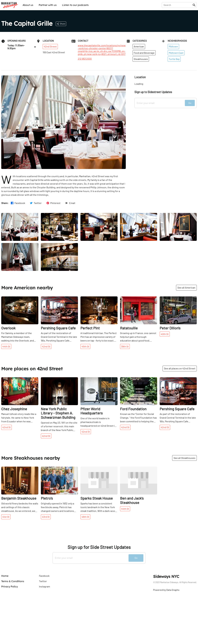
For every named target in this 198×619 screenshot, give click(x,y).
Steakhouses (141, 58)
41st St (5, 516)
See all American (186, 287)
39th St (125, 346)
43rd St (46, 516)
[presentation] (178, 5)
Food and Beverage (144, 52)
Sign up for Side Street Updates (99, 547)
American (139, 46)
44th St (6, 346)
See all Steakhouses (184, 457)
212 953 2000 (85, 58)
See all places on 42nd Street (179, 368)
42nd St (46, 346)
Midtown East (176, 52)
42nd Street (50, 46)
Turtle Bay (174, 58)
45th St (85, 346)
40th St (165, 333)
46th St (85, 516)
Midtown (173, 46)
